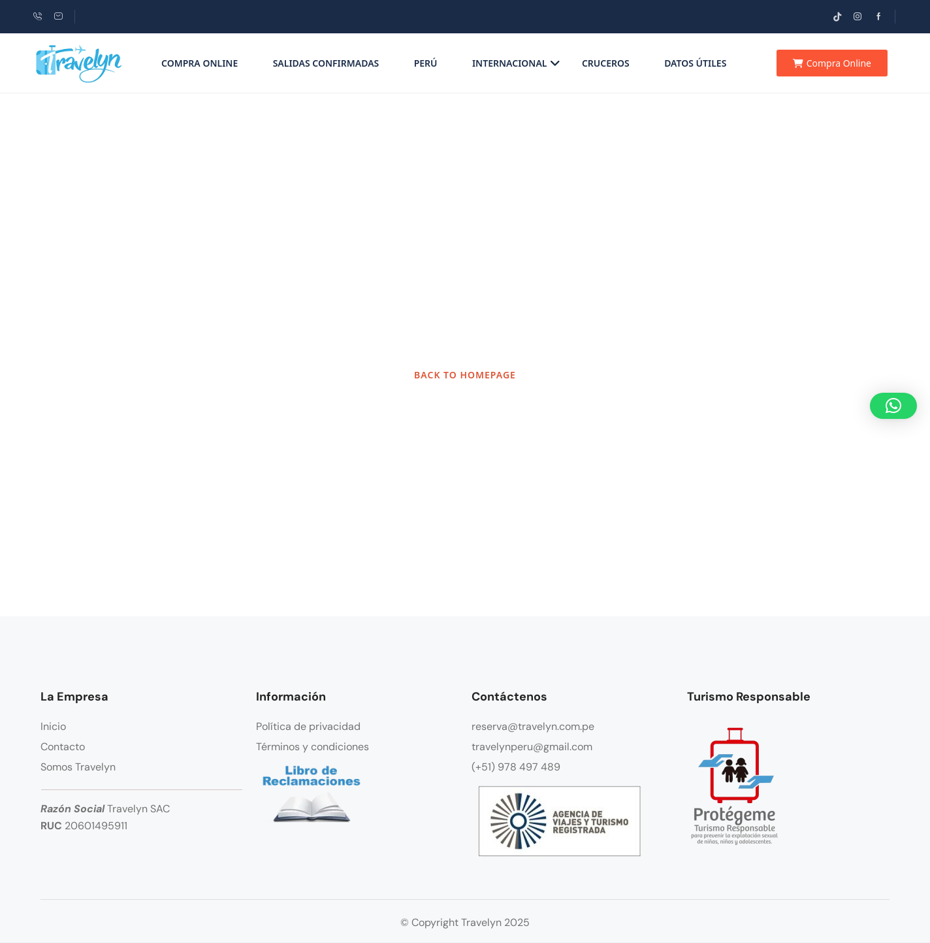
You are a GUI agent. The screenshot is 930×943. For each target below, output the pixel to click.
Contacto (62, 746)
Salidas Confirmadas (326, 63)
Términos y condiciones (312, 746)
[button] (893, 406)
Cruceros (606, 63)
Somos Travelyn (78, 767)
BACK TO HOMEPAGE (465, 375)
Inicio (53, 726)
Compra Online (199, 63)
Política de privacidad (308, 726)
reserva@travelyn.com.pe (533, 726)
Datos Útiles (695, 63)
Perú (426, 63)
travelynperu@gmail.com (532, 746)
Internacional (516, 63)
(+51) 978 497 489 (516, 767)
